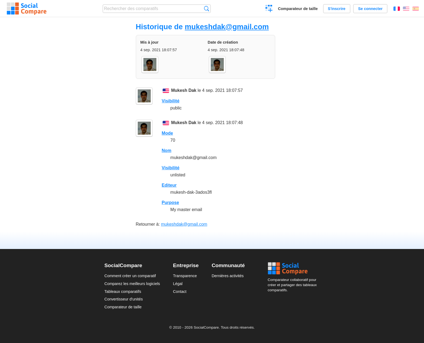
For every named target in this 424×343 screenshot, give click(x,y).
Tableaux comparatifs (122, 291)
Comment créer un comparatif (130, 276)
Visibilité (171, 101)
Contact (179, 291)
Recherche (206, 8)
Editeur (169, 185)
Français (396, 9)
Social (294, 268)
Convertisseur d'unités (123, 299)
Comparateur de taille (298, 9)
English (406, 9)
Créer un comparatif (269, 9)
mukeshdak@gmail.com (227, 26)
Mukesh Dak (183, 90)
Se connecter (370, 9)
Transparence (185, 276)
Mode (167, 133)
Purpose (170, 202)
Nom (167, 150)
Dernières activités (228, 276)
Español (415, 9)
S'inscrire (337, 9)
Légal (177, 283)
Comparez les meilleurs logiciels (132, 283)
